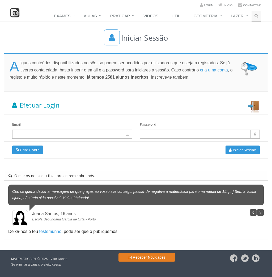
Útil (176, 16)
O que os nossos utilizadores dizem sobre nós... (52, 175)
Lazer (237, 16)
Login (208, 5)
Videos (150, 16)
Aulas (90, 16)
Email (16, 124)
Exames (62, 16)
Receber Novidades (146, 257)
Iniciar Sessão (242, 149)
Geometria (206, 16)
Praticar (120, 16)
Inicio (228, 5)
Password (148, 124)
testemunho (50, 231)
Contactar (252, 5)
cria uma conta (214, 70)
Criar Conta (28, 149)
